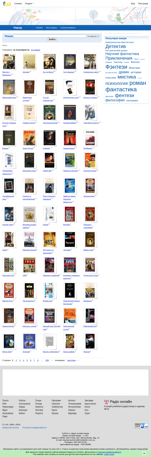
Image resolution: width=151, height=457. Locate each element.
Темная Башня (69, 148)
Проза (136, 59)
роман (137, 83)
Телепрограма (74, 404)
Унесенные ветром (50, 123)
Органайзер (7, 413)
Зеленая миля (88, 196)
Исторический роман (116, 50)
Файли (22, 413)
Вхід (133, 3)
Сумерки (46, 148)
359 (47, 360)
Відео (5, 410)
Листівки (39, 410)
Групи (87, 413)
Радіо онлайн (121, 402)
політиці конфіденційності (109, 452)
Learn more (109, 454)
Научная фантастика (122, 54)
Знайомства (57, 407)
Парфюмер (87, 148)
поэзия (139, 78)
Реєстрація (143, 3)
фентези (124, 95)
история (136, 72)
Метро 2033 (6, 352)
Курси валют (90, 404)
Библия (5, 148)
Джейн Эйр (47, 171)
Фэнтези (116, 67)
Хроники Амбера (69, 123)
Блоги (87, 407)
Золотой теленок (89, 171)
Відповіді (72, 413)
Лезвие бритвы (8, 326)
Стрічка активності (68, 28)
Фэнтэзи (134, 67)
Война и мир (88, 250)
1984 (24, 275)
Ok (144, 453)
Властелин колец (29, 171)
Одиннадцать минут (91, 72)
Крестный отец (8, 275)
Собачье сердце (29, 123)
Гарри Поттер (28, 148)
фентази (109, 96)
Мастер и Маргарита (51, 352)
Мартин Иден (7, 301)
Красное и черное (29, 326)
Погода (38, 404)
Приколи (39, 407)
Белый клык (47, 301)
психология (116, 83)
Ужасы (126, 62)
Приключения (118, 58)
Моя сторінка (51, 28)
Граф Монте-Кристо (91, 123)
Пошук (38, 400)
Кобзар (45, 224)
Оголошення (24, 404)
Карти (54, 410)
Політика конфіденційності (34, 427)
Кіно (86, 410)
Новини (71, 410)
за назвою (35, 50)
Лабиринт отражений (51, 275)
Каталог (72, 400)
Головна (18, 3)
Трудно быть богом (90, 275)
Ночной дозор (7, 224)
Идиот (4, 250)
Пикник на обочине (70, 171)
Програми (56, 400)
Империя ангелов (29, 250)
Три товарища (68, 72)
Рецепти (39, 413)
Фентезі (135, 62)
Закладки (89, 400)
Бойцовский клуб (90, 326)
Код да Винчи (48, 72)
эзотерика (132, 100)
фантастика (121, 89)
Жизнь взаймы (69, 352)
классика (110, 77)
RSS (4, 404)
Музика (55, 413)
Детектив (115, 46)
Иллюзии (26, 352)
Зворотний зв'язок (10, 427)
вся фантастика (111, 72)
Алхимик (26, 72)
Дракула (86, 352)
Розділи (28, 3)
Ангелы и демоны (90, 97)
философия (115, 100)
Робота (22, 400)
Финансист (87, 301)
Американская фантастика (119, 42)
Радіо (4, 416)
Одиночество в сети (71, 97)
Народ (22, 407)
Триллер (118, 62)
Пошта (5, 400)
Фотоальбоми (74, 407)
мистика (127, 77)
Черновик (67, 250)
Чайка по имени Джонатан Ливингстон (69, 199)
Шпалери (23, 410)
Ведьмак (66, 224)
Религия (142, 59)
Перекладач (7, 407)
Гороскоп (56, 404)
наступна (71, 360)
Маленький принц (9, 97)
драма (124, 72)
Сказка (108, 62)
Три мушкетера (28, 301)
